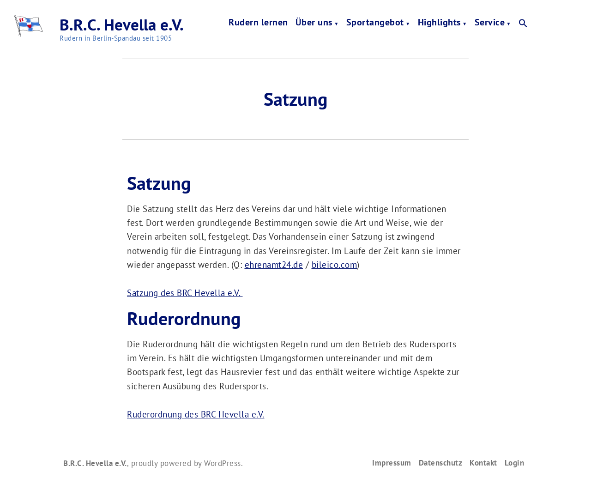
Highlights (439, 23)
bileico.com (334, 264)
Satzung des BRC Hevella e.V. (185, 292)
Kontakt (483, 462)
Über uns (314, 23)
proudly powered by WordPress (186, 463)
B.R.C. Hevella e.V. (122, 24)
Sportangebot (375, 23)
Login (515, 462)
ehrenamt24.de (274, 264)
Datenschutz (441, 462)
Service (490, 23)
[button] (523, 23)
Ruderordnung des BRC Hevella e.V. (196, 414)
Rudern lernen (258, 23)
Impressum (391, 462)
